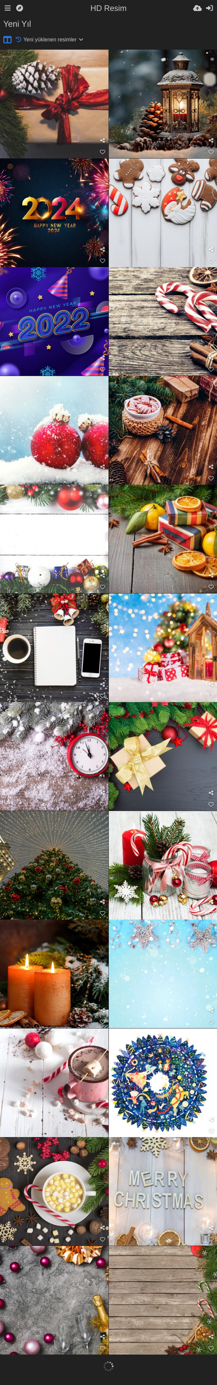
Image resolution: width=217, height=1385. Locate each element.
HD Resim (108, 8)
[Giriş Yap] (209, 8)
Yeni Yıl (17, 23)
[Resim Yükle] (197, 8)
